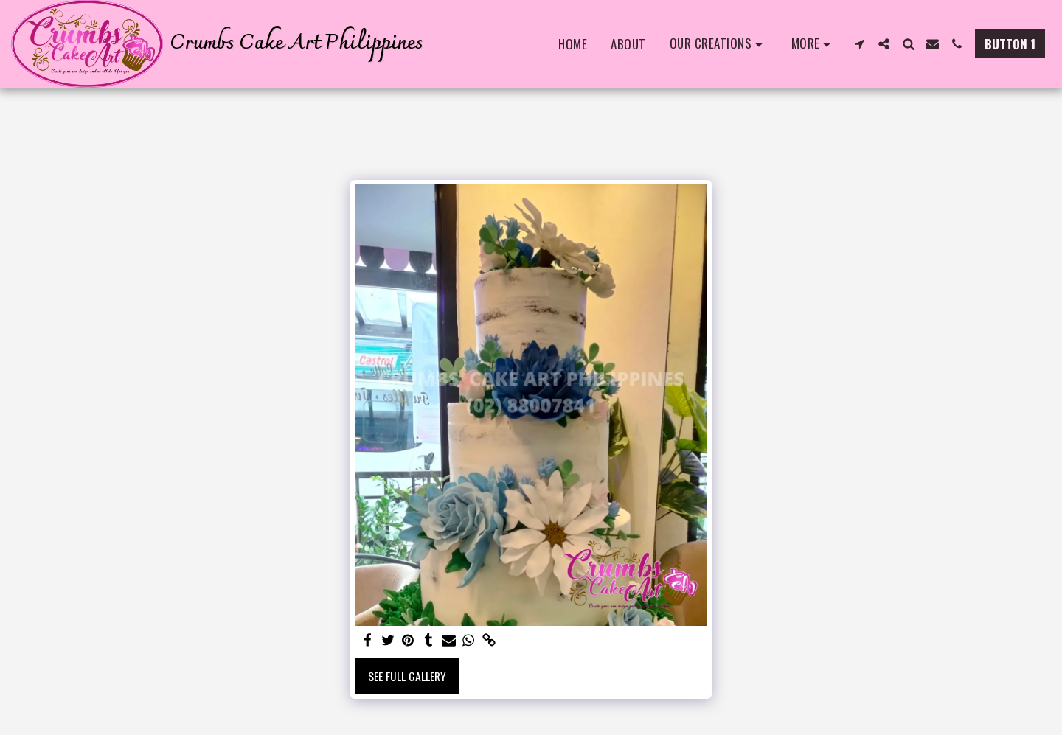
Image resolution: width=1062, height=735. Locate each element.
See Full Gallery (407, 676)
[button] (719, 44)
